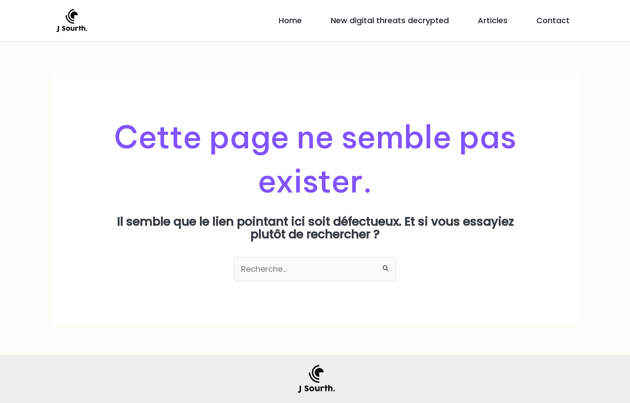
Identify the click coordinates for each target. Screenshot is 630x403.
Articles (493, 20)
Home (290, 20)
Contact (553, 20)
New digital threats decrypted (390, 20)
